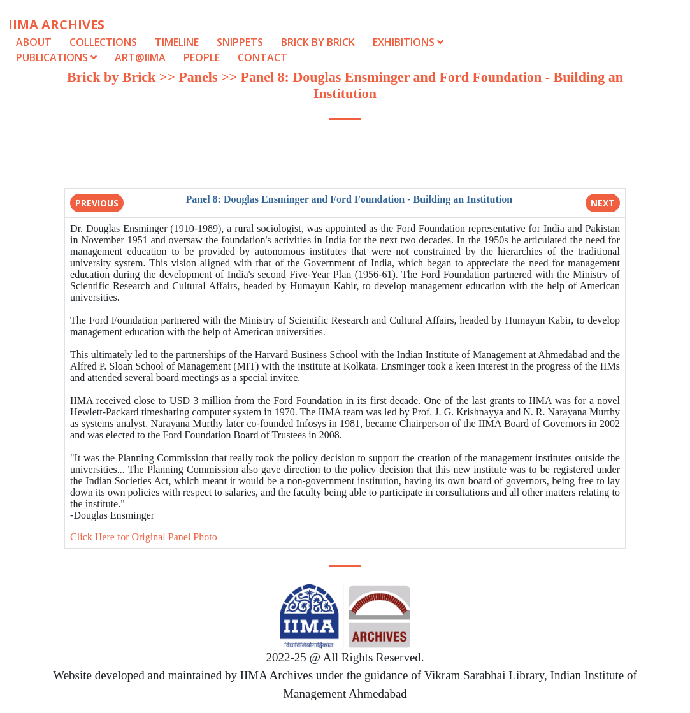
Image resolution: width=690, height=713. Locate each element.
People (201, 57)
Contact (262, 57)
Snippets (240, 42)
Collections (103, 42)
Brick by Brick (318, 42)
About (34, 42)
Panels (197, 77)
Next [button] (603, 203)
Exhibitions (408, 42)
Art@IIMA (140, 57)
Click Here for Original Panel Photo (143, 536)
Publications (57, 57)
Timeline (177, 42)
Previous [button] (97, 203)
